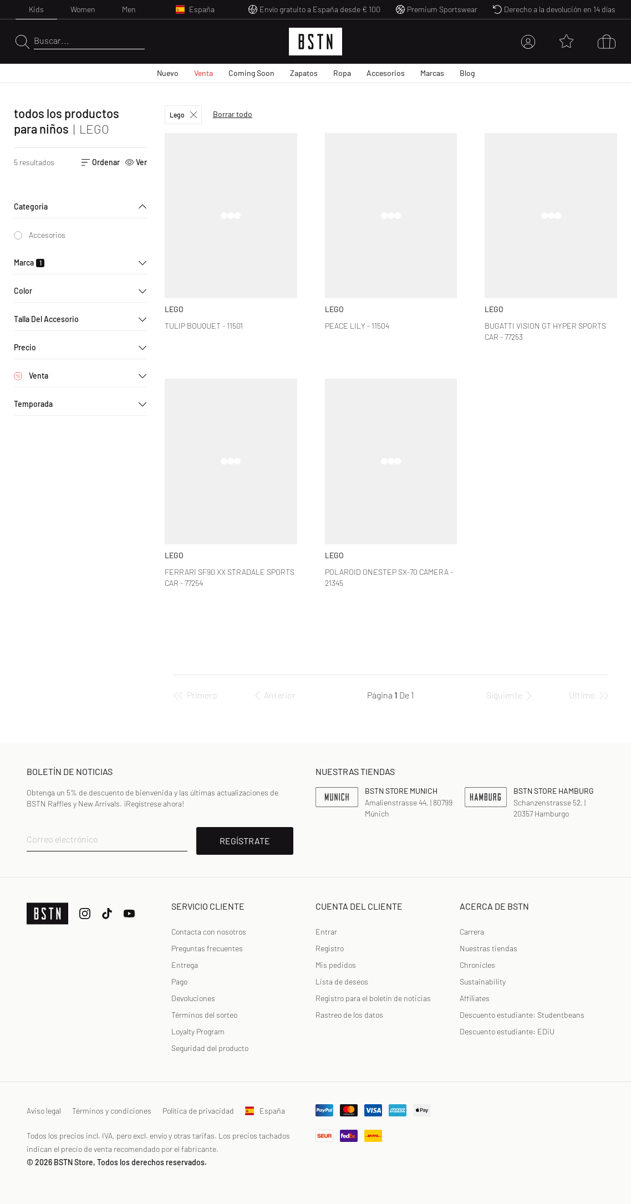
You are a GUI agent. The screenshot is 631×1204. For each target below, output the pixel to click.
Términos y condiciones (111, 1110)
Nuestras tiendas (488, 948)
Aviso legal (44, 1110)
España (265, 1110)
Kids (36, 9)
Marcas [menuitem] (432, 73)
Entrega (184, 965)
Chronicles (477, 965)
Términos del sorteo (204, 1014)
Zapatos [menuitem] (304, 73)
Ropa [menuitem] (342, 73)
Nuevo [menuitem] (168, 73)
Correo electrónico (62, 839)
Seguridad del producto (209, 1048)
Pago (179, 981)
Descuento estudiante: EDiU (507, 1031)
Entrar (326, 931)
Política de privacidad (198, 1110)
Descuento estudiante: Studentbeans (522, 1014)
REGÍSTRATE (245, 840)
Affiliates (475, 998)
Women (82, 9)
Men (129, 9)
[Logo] (315, 41)
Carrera (472, 931)
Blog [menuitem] (467, 73)
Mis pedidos (336, 965)
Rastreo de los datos (349, 1014)
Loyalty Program (198, 1031)
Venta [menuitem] (203, 73)
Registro (330, 948)
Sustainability (483, 981)
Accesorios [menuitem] (386, 73)
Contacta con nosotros (208, 931)
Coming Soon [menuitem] (251, 73)
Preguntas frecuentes (207, 948)
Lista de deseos (342, 981)
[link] (326, 931)
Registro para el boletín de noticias (373, 998)
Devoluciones (193, 998)
